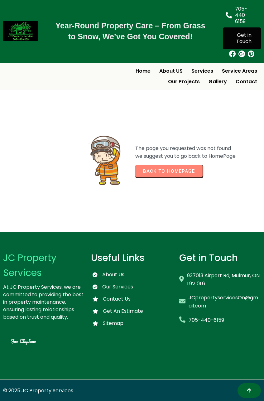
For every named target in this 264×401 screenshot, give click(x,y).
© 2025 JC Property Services (38, 390)
